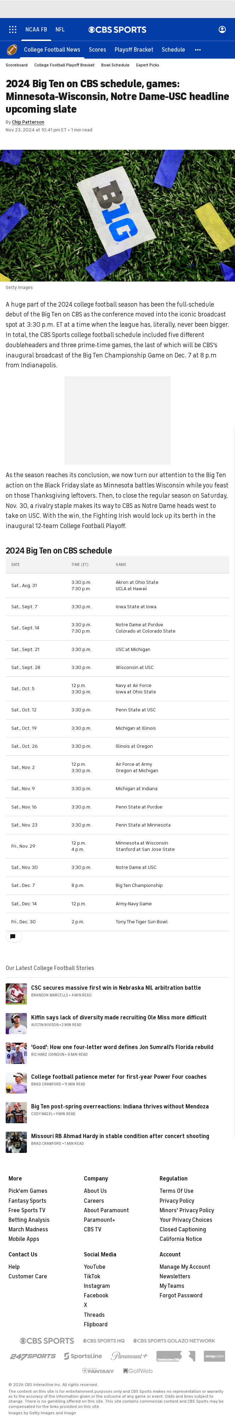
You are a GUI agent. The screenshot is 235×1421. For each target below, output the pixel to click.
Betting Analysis (29, 1220)
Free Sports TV (27, 1210)
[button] (198, 49)
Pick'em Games (27, 1191)
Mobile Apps (23, 1239)
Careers (94, 1200)
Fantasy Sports (27, 1200)
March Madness (28, 1229)
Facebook (96, 1295)
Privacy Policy (177, 1200)
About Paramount (106, 1210)
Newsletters (175, 1276)
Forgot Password (181, 1295)
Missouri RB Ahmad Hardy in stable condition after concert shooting (120, 1136)
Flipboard (96, 1324)
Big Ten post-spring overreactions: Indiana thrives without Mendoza (120, 1106)
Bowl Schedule (115, 65)
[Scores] (97, 49)
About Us (95, 1191)
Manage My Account (185, 1267)
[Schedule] (173, 49)
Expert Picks (147, 65)
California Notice (181, 1239)
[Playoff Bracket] (133, 49)
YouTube (94, 1267)
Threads (94, 1315)
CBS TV (93, 1229)
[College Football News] (52, 49)
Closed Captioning (183, 1229)
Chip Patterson (28, 122)
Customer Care (27, 1276)
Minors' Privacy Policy (187, 1210)
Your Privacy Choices (186, 1220)
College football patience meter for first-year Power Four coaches (119, 1076)
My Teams (172, 1286)
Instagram (97, 1286)
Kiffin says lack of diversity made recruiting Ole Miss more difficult (119, 1017)
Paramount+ (99, 1220)
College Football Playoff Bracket (64, 65)
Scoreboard (17, 65)
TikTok (92, 1276)
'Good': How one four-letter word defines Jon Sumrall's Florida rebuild (122, 1047)
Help (14, 1267)
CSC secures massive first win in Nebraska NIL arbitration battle (116, 987)
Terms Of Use (177, 1191)
